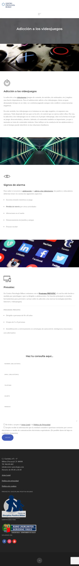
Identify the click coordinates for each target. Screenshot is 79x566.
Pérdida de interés (13, 206)
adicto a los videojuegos (43, 191)
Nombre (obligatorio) (20, 366)
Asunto (20, 398)
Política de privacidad (10, 481)
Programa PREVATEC (47, 293)
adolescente (27, 191)
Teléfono (20, 388)
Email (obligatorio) (20, 377)
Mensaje (41, 413)
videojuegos (21, 97)
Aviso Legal (25, 425)
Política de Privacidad (42, 425)
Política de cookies (9, 486)
